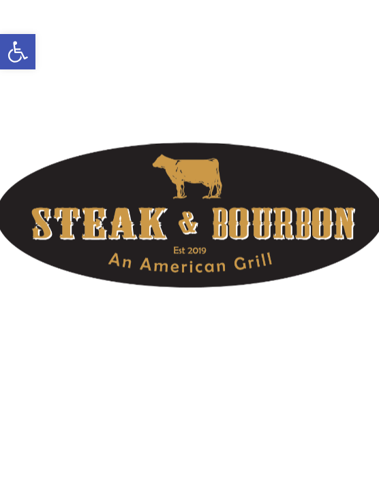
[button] (17, 51)
